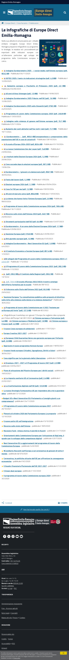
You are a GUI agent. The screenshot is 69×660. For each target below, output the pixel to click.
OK (63, 653)
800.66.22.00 (18, 583)
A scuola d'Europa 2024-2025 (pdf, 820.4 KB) (23, 144)
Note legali (5, 613)
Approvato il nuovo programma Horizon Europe (23, 345)
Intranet (4, 648)
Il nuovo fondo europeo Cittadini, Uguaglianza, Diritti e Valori (29, 350)
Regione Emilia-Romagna (11, 2)
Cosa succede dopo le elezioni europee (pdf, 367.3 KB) (27, 164)
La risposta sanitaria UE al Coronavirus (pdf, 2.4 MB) (26, 378)
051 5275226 (15, 561)
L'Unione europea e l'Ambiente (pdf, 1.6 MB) (28, 321)
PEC (15, 588)
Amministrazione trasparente (12, 603)
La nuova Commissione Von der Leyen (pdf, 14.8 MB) (26, 149)
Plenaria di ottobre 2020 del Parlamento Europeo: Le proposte (30, 413)
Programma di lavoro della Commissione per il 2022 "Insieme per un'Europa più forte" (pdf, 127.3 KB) (30, 309)
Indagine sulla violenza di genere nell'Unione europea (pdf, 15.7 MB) (35, 121)
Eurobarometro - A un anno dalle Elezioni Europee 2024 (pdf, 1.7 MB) (33, 226)
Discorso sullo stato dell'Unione (17, 426)
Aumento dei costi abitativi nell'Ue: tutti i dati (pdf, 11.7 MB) (30, 129)
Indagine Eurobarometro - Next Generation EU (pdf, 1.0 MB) (29, 243)
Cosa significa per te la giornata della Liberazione (25, 358)
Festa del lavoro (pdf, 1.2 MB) (17, 179)
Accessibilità (6, 643)
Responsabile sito (8, 634)
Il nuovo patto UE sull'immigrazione (18, 421)
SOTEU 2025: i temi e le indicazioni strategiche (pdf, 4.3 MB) (30, 78)
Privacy (15, 617)
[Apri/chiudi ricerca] (64, 12)
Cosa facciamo (22, 23)
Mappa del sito (7, 617)
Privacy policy (16, 658)
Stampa (64, 503)
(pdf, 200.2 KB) (10, 274)
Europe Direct (10, 23)
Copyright (14, 613)
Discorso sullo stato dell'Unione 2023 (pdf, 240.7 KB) (26, 214)
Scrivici (10, 639)
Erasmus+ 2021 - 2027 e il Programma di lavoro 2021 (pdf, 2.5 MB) (32, 363)
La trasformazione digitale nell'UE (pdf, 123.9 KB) (25, 385)
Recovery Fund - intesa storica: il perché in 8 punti (25, 430)
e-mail (10, 588)
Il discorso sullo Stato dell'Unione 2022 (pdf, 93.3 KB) (27, 289)
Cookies (22, 617)
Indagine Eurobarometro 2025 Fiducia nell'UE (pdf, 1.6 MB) (30, 98)
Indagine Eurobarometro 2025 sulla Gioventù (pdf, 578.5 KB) (30, 106)
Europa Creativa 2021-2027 (15, 333)
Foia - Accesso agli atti (10, 608)
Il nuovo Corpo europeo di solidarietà (19, 328)
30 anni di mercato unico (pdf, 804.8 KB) (21, 193)
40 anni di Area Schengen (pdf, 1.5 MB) (21, 93)
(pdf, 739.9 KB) (30, 283)
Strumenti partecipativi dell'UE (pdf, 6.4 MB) (23, 221)
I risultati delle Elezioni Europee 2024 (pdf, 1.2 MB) (26, 156)
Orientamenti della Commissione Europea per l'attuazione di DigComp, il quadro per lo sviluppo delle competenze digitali (33, 437)
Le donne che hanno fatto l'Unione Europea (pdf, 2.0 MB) (28, 198)
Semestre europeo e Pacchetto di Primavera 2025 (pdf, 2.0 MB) (34, 85)
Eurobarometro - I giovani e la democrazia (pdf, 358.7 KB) (28, 172)
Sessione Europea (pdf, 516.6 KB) (18, 234)
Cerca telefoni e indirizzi (10, 563)
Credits (4, 639)
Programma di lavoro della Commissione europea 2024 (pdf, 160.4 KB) (34, 206)
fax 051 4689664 (8, 586)
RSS (13, 643)
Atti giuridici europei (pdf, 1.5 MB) (19, 238)
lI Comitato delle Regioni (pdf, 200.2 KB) (35, 274)
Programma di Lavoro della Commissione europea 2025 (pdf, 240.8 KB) (35, 113)
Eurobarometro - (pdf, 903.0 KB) (34, 138)
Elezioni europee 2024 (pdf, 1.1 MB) (19, 184)
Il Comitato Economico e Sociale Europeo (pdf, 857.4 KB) (28, 251)
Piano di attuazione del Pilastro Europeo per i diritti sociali (29, 370)
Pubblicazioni (33, 23)
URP (3, 569)
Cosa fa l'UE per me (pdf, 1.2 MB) (18, 189)
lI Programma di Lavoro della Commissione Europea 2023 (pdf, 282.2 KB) (35, 266)
